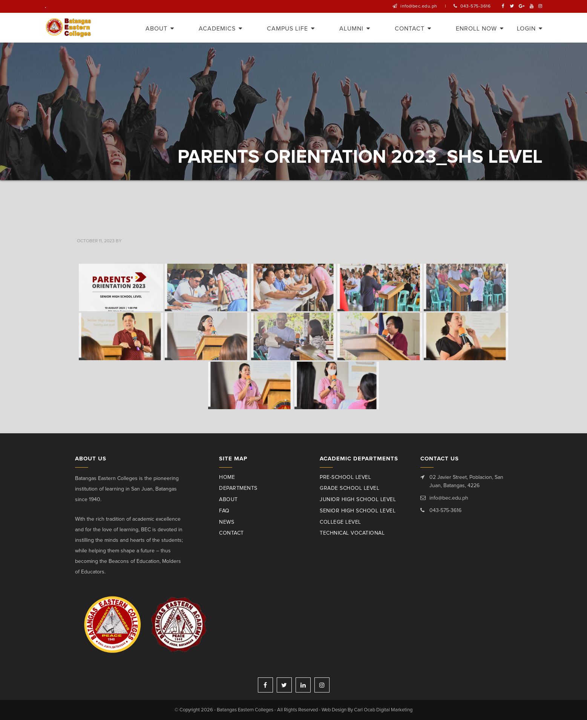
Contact (231, 533)
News (226, 522)
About (228, 499)
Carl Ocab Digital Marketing (383, 710)
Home (227, 477)
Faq (224, 511)
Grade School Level (349, 488)
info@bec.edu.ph (418, 6)
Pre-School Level (345, 477)
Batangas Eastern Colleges (69, 27)
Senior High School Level (357, 511)
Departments (238, 488)
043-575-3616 (475, 6)
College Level (340, 522)
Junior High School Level (358, 499)
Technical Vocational (352, 533)
